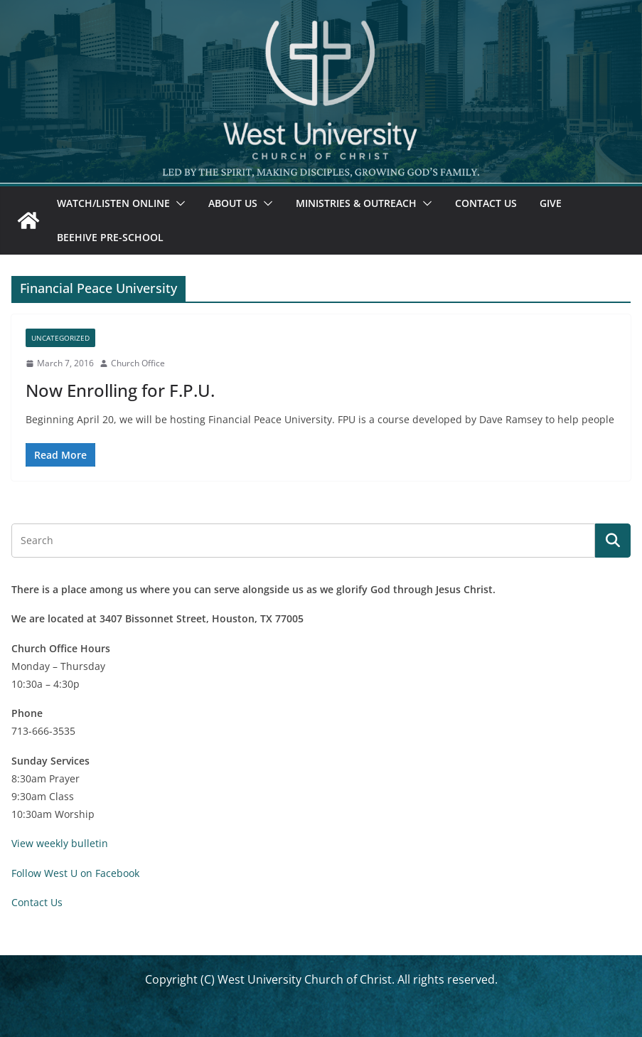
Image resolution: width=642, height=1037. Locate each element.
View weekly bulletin (59, 843)
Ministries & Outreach (356, 203)
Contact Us (486, 203)
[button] (178, 203)
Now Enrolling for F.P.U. (120, 390)
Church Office (138, 363)
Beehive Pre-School (110, 237)
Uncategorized (60, 338)
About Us (232, 203)
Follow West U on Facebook (75, 873)
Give (551, 203)
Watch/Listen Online (113, 203)
